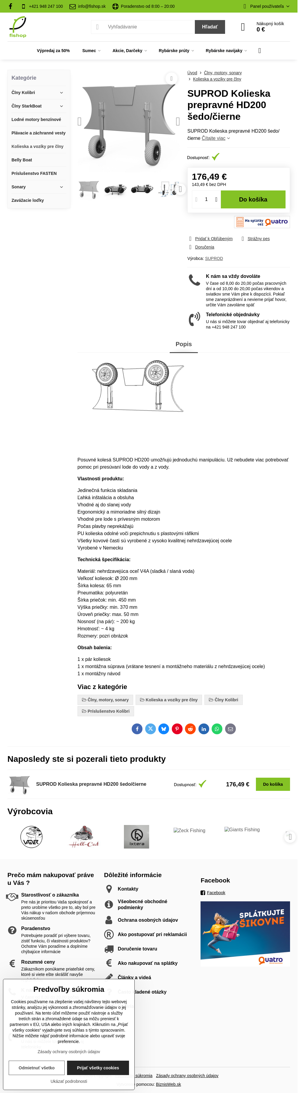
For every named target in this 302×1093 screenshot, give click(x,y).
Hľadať (210, 26)
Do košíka (253, 199)
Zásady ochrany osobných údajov (187, 1075)
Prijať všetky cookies (98, 1067)
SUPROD (214, 258)
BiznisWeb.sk (168, 1084)
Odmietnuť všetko (36, 1067)
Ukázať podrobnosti (69, 1081)
